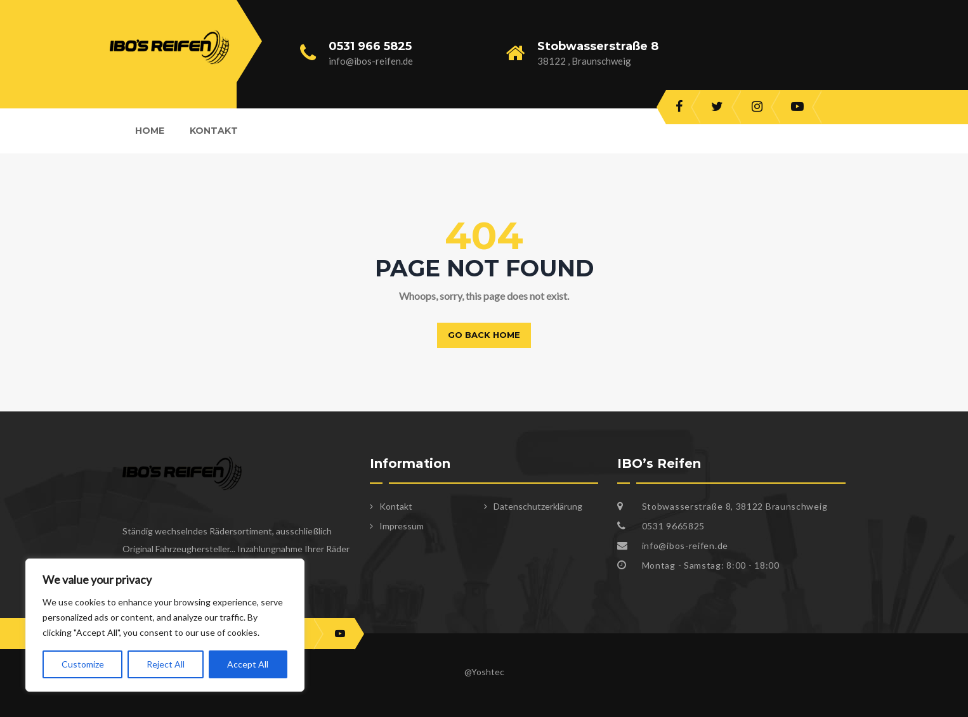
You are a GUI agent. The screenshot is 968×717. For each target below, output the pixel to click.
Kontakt (214, 130)
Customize (83, 664)
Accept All (247, 664)
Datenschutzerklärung (538, 506)
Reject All (166, 664)
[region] (164, 625)
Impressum (401, 525)
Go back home (484, 335)
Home (149, 130)
